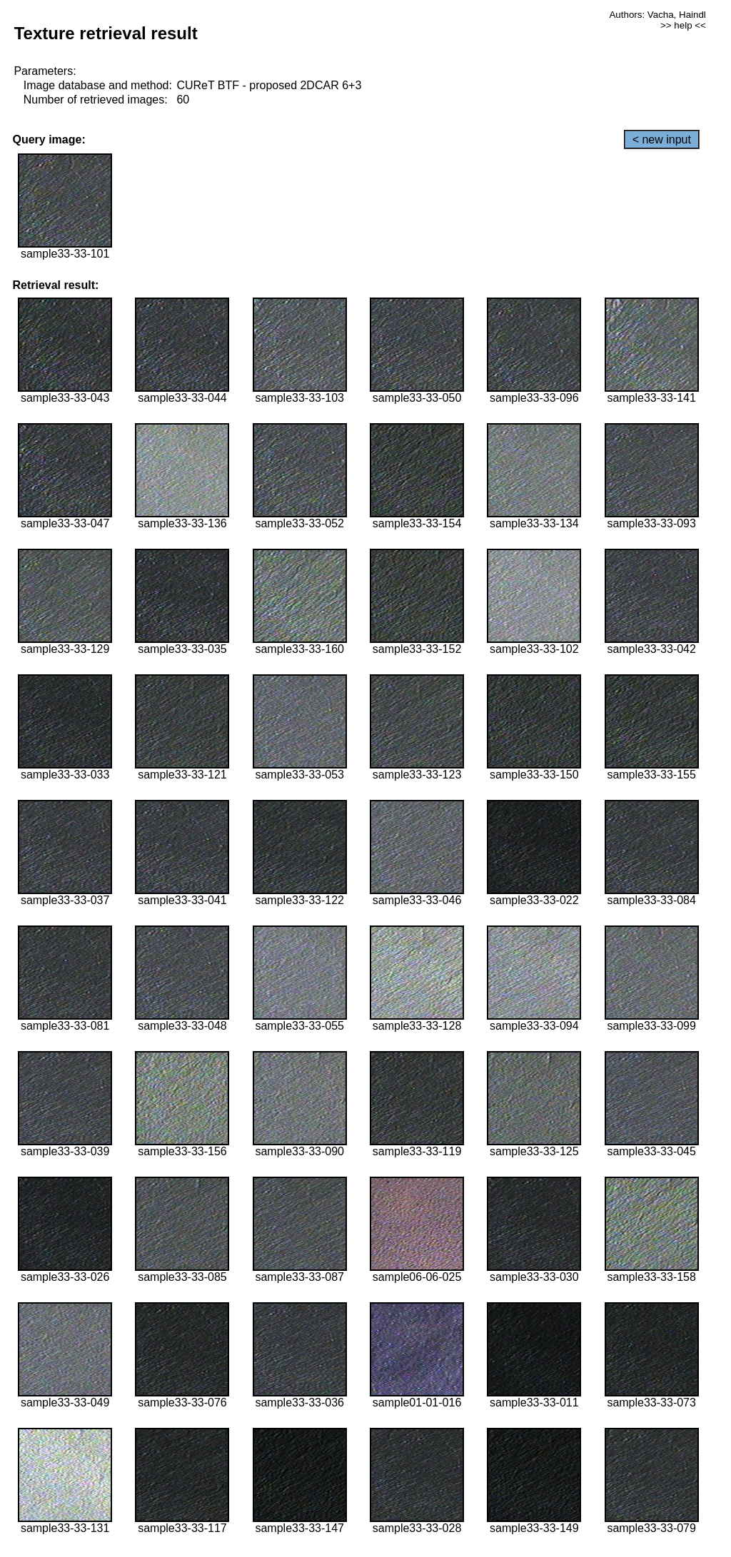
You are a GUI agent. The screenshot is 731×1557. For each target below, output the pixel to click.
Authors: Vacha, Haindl (657, 14)
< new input (661, 139)
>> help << (683, 25)
